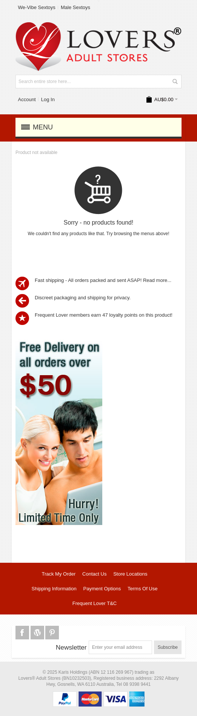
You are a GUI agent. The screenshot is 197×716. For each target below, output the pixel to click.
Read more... (157, 280)
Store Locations (130, 574)
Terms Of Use (142, 588)
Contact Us (94, 574)
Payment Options (102, 588)
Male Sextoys (75, 7)
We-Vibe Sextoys (36, 7)
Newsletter (71, 647)
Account (27, 99)
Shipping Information (54, 588)
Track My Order (58, 574)
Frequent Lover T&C (94, 603)
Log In (48, 99)
